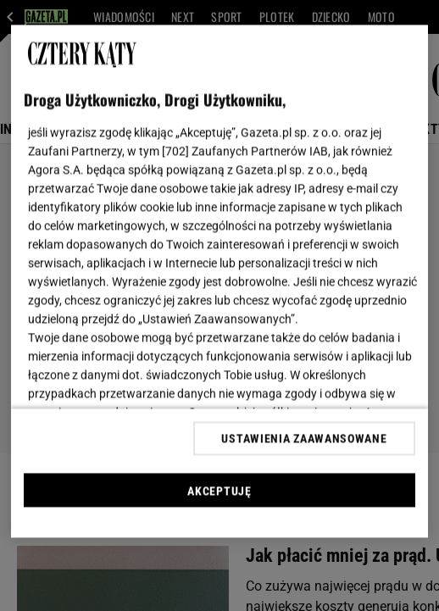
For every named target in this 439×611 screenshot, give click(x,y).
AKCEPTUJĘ (219, 490)
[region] (219, 281)
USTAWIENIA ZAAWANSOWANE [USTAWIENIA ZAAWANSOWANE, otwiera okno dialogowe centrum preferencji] (303, 438)
